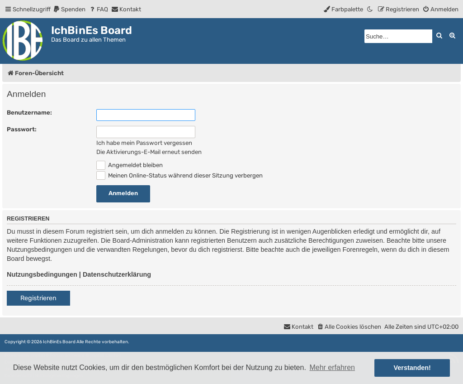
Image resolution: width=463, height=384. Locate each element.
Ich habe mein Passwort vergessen (144, 142)
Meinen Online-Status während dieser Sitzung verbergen (179, 175)
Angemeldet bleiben (129, 165)
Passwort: (22, 129)
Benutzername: (29, 112)
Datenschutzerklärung (117, 274)
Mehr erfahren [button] (332, 367)
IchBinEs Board (59, 342)
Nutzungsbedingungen (42, 274)
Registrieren (38, 298)
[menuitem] (69, 9)
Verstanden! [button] (412, 367)
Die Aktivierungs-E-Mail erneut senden (149, 152)
